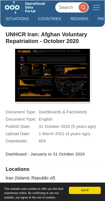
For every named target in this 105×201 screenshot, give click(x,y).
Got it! (84, 190)
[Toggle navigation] (96, 7)
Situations (17, 18)
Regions (79, 18)
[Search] (72, 7)
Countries (49, 18)
